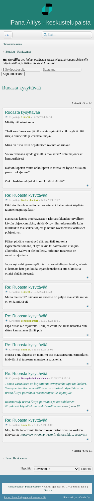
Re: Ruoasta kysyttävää (26, 195)
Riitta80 (25, 116)
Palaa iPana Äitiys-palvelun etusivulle (25, 497)
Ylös (87, 185)
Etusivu (10, 51)
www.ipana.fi (69, 406)
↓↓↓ (7, 35)
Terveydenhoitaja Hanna (34, 378)
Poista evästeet (33, 486)
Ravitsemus (24, 51)
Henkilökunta (15, 486)
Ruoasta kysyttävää (21, 87)
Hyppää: (26, 468)
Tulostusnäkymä (13, 43)
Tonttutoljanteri (29, 199)
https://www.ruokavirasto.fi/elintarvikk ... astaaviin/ (53, 434)
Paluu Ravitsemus (16, 458)
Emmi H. (26, 349)
